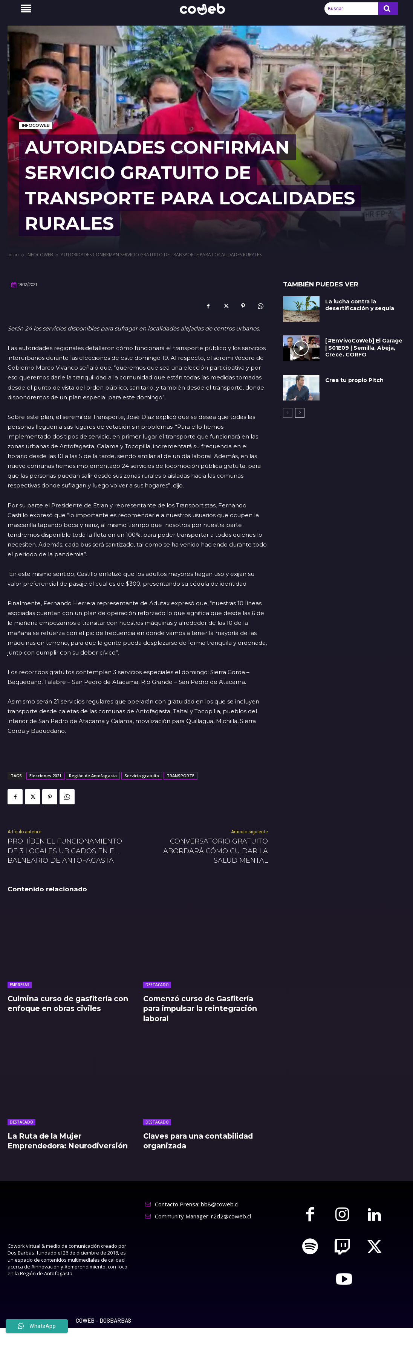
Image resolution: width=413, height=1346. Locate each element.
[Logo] (206, 9)
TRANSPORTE (180, 775)
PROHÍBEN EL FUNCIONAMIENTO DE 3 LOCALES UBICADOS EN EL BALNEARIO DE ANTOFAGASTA (65, 850)
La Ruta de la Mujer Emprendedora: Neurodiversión (46, 1145)
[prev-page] (287, 413)
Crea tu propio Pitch (354, 380)
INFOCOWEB (36, 125)
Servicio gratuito (141, 775)
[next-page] (299, 413)
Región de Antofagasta (93, 775)
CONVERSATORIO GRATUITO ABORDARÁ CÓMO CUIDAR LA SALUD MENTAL (215, 850)
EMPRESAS (19, 984)
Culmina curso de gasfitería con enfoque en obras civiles (65, 1003)
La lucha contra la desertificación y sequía (359, 305)
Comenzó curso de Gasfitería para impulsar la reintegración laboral (203, 1008)
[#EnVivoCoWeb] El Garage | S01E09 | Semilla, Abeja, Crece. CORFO (365, 347)
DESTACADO (157, 984)
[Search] (388, 8)
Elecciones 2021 (45, 775)
